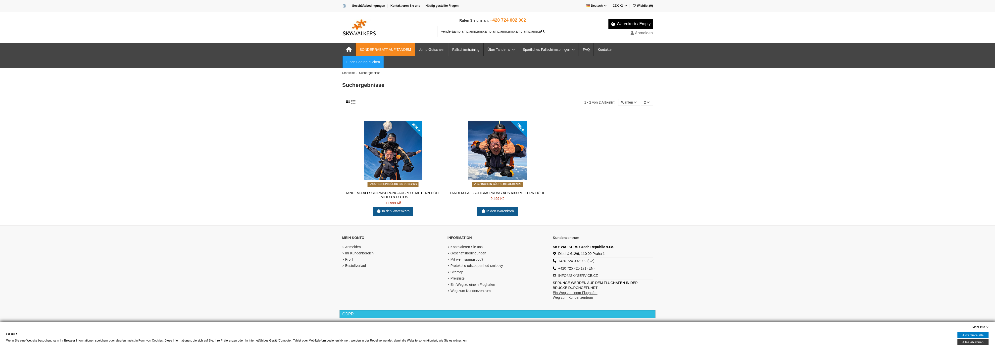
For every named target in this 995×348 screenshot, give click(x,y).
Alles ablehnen (973, 342)
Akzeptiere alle (973, 335)
